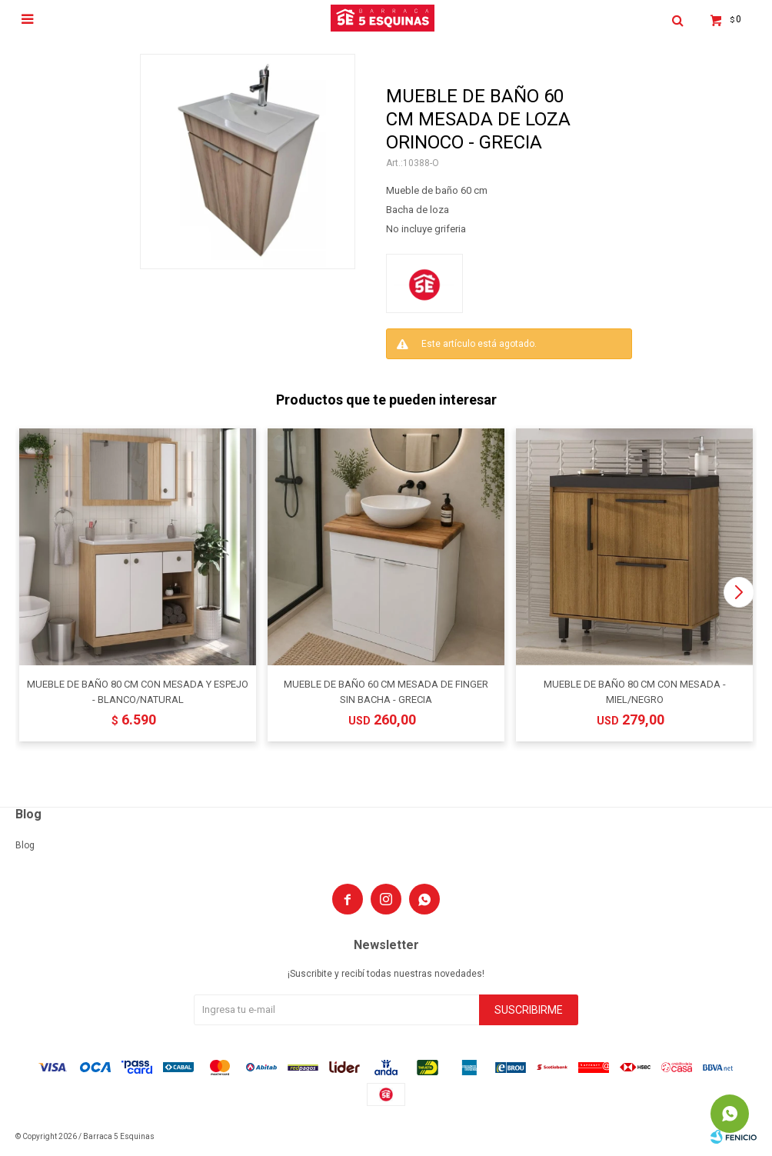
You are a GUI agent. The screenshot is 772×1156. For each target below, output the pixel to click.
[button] (738, 592)
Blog (25, 845)
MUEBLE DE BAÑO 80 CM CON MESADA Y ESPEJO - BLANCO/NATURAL (137, 691)
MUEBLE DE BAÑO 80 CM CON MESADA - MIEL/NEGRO (635, 691)
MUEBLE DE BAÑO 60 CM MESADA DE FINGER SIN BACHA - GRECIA (386, 691)
